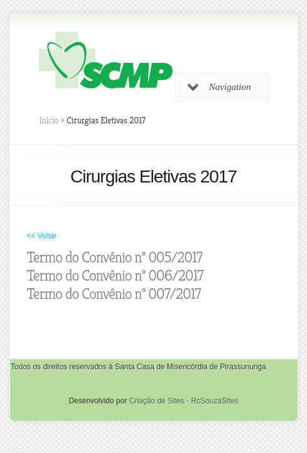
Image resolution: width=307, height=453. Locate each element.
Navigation (219, 87)
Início (49, 120)
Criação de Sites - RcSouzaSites (183, 400)
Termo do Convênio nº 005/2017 (115, 257)
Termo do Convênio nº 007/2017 (114, 293)
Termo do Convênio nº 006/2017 (115, 275)
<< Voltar (42, 236)
